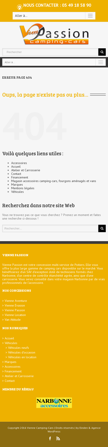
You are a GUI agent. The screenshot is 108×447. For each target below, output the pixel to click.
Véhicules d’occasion (21, 352)
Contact (16, 174)
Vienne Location (15, 315)
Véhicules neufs (18, 348)
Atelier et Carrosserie (25, 170)
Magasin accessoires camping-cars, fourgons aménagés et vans (53, 181)
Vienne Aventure (16, 301)
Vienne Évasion (15, 305)
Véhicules (17, 192)
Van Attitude (13, 320)
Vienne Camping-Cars (40, 427)
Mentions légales (22, 188)
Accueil (16, 167)
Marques (17, 184)
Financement (19, 177)
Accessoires (19, 163)
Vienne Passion (15, 310)
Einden (83, 427)
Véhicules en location (22, 357)
